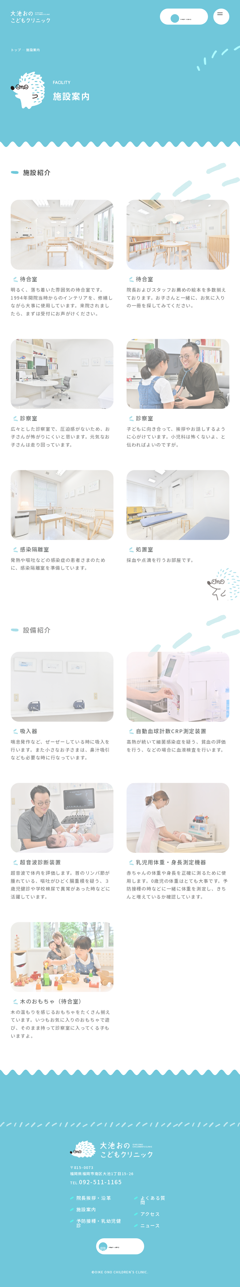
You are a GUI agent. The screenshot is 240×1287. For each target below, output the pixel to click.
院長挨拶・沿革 (93, 1198)
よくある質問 (153, 1200)
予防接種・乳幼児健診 (98, 1223)
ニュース (150, 1226)
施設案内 (86, 1210)
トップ (16, 49)
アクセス (150, 1214)
